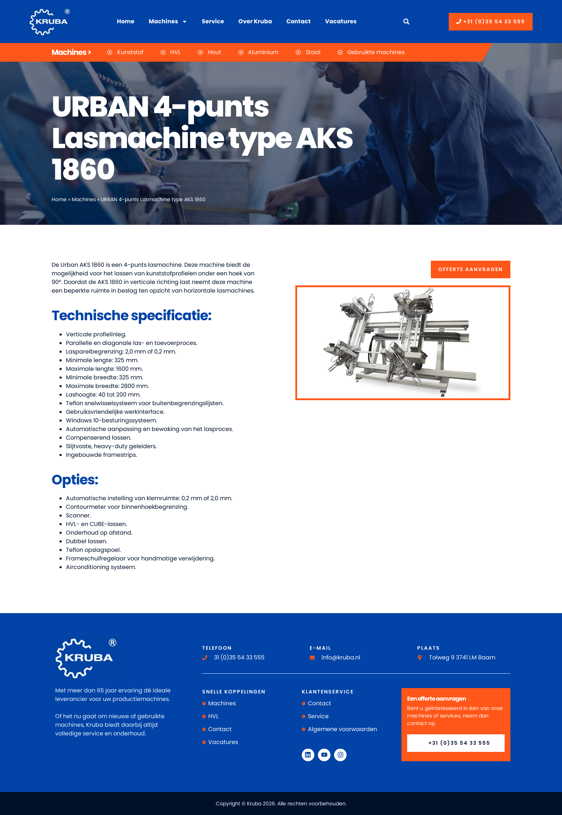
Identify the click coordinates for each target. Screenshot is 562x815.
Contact (298, 21)
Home (125, 21)
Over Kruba (255, 21)
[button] (406, 22)
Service (213, 21)
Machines (168, 21)
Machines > (71, 52)
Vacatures (341, 21)
